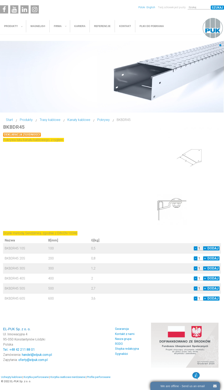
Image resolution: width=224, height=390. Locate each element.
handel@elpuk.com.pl (37, 355)
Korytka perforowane (36, 377)
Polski (142, 7)
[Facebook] (4, 9)
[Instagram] (35, 9)
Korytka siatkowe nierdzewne (67, 377)
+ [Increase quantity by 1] (205, 248)
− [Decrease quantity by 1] (195, 248)
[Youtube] (14, 9)
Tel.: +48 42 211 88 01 (19, 350)
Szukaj (217, 7)
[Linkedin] (24, 9)
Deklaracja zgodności (22, 134)
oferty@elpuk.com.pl (33, 360)
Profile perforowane (98, 377)
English (151, 7)
